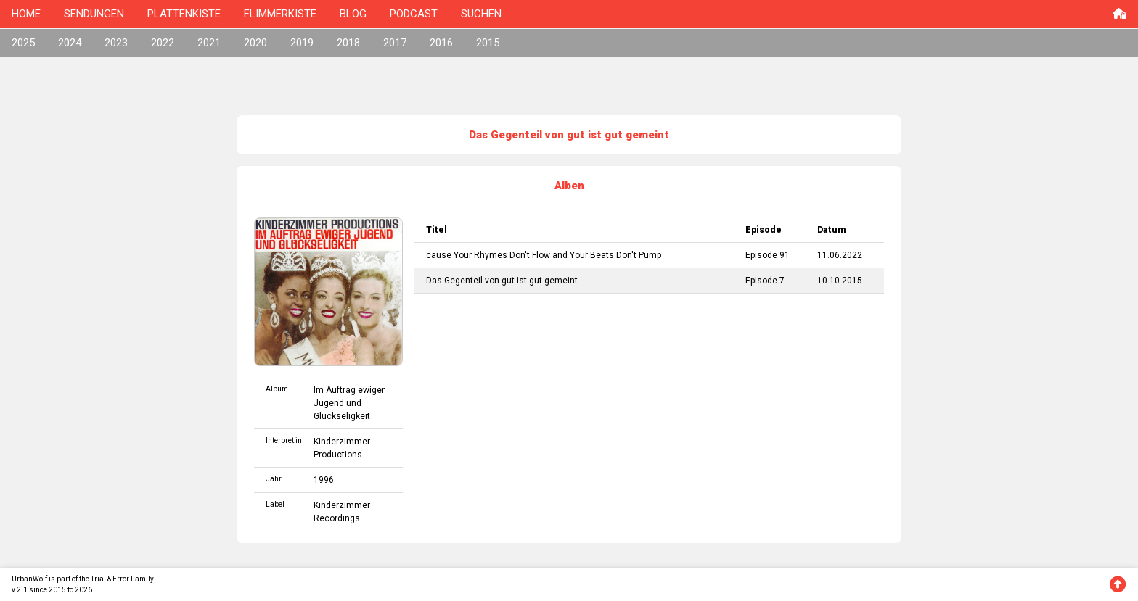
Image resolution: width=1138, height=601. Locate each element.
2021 (209, 42)
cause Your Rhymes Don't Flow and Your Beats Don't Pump (543, 255)
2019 (302, 42)
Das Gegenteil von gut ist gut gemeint (502, 280)
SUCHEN (481, 13)
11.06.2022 (839, 255)
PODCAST (414, 13)
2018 (348, 42)
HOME (26, 13)
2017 (394, 42)
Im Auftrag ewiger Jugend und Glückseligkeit (349, 403)
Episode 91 (767, 255)
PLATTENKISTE (184, 13)
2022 (162, 42)
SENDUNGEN (94, 13)
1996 (324, 480)
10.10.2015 (839, 280)
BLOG (353, 13)
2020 (255, 42)
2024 (69, 42)
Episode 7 (765, 280)
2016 (441, 42)
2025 (23, 42)
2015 (487, 42)
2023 (116, 42)
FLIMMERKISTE (280, 13)
